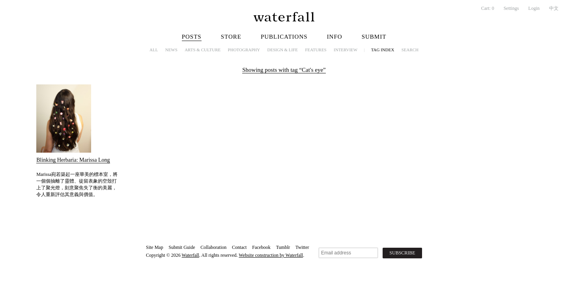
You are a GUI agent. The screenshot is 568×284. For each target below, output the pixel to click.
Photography (244, 49)
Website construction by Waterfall (271, 255)
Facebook (261, 247)
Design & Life (282, 49)
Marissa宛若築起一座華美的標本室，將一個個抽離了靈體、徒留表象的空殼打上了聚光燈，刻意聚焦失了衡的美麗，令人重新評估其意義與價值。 (77, 184)
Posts (192, 37)
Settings (511, 8)
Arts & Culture (202, 49)
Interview (345, 49)
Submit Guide (181, 247)
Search (410, 49)
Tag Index (382, 49)
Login (534, 8)
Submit (374, 37)
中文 (554, 8)
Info (334, 37)
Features (315, 49)
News (171, 49)
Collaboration (213, 247)
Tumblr (283, 247)
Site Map (154, 247)
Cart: (487, 8)
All (153, 49)
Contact (239, 247)
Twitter (302, 247)
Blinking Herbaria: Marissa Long (73, 160)
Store (231, 37)
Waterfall (190, 255)
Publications (284, 37)
